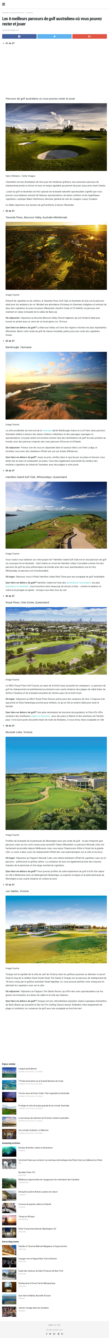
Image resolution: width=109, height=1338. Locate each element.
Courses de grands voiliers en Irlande (34, 1204)
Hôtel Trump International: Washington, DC (37, 1229)
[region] (56, 70)
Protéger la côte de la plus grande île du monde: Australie (43, 1106)
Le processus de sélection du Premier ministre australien (43, 1118)
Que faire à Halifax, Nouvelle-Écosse (34, 1295)
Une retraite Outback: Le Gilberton (33, 1130)
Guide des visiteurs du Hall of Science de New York (40, 1271)
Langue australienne (27, 1069)
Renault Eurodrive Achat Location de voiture (38, 1192)
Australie (30, 13)
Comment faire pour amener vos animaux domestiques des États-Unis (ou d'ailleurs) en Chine (60, 1160)
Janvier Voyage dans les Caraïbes (33, 1308)
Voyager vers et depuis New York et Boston (37, 1259)
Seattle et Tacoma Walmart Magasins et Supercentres (42, 1246)
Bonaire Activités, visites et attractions (35, 1148)
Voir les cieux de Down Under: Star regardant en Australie (43, 1093)
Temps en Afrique (26, 1216)
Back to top (54, 1325)
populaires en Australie (17, 586)
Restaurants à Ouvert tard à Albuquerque (36, 1283)
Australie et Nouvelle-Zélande (13, 13)
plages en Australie (40, 716)
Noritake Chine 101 (26, 1172)
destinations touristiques (79, 582)
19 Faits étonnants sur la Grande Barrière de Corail (40, 1081)
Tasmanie (47, 430)
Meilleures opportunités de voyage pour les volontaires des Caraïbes (48, 1179)
